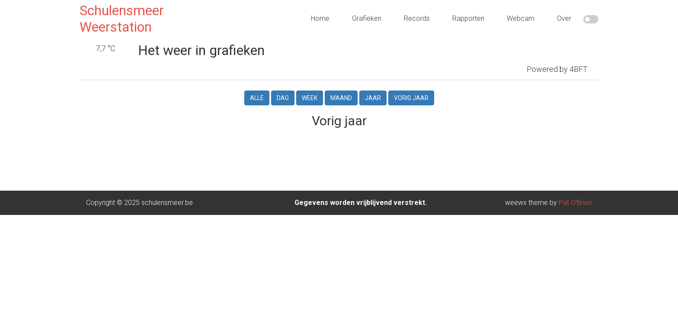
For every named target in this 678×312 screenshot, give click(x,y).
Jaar (373, 85)
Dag (283, 85)
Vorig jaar (411, 85)
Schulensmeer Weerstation (122, 18)
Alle (257, 85)
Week (309, 85)
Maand (341, 85)
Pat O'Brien (575, 190)
